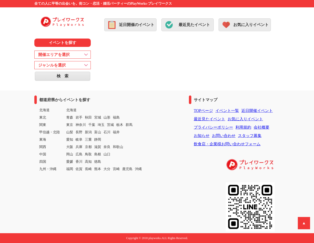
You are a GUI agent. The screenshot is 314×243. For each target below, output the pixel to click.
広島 (79, 154)
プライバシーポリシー (213, 127)
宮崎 (116, 169)
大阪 (69, 147)
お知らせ (201, 136)
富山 (97, 132)
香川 (79, 161)
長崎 (88, 169)
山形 (107, 117)
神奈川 (81, 125)
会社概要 (261, 127)
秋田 (88, 117)
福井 (116, 132)
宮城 (97, 117)
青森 (69, 117)
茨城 (110, 125)
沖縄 (138, 169)
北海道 (71, 110)
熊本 (97, 169)
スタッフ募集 (250, 136)
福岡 (69, 169)
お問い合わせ (224, 136)
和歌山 (118, 147)
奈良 (107, 147)
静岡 (97, 139)
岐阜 (79, 139)
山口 (107, 154)
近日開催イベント (257, 110)
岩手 (79, 117)
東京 (69, 125)
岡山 (69, 154)
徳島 (97, 161)
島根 (97, 154)
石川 (107, 132)
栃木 (119, 125)
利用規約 (243, 127)
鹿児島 (127, 169)
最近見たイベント (194, 25)
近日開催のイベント (136, 25)
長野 (79, 132)
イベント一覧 (227, 110)
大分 (107, 169)
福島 (116, 117)
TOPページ (203, 110)
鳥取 (88, 154)
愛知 (69, 139)
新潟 (88, 132)
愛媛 (69, 161)
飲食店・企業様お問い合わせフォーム (227, 144)
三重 (88, 139)
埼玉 (101, 125)
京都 (88, 147)
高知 (88, 161)
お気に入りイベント (251, 25)
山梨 (69, 132)
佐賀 (79, 169)
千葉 (91, 125)
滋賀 (97, 147)
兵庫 (79, 147)
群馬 (129, 125)
